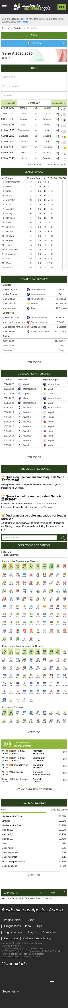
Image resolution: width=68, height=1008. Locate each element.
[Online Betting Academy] (25, 982)
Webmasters (37, 948)
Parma (23, 108)
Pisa (23, 152)
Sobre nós (8, 991)
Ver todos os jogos (56, 164)
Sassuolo (23, 136)
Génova (47, 124)
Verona (23, 119)
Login (62, 6)
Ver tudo (34, 732)
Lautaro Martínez (37, 317)
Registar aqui (36, 943)
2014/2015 (9, 431)
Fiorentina (47, 158)
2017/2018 (9, 417)
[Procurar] (62, 538)
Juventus (47, 147)
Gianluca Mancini (37, 322)
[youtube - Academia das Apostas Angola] (18, 974)
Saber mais (22, 22)
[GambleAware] (9, 997)
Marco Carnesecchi (38, 331)
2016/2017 (9, 421)
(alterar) (48, 898)
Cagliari (47, 108)
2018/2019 (9, 412)
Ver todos (34, 362)
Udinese (23, 158)
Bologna (47, 152)
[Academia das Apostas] (11, 982)
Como (23, 113)
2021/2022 (9, 398)
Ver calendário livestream (34, 789)
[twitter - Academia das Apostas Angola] (11, 974)
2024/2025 (9, 384)
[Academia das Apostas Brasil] (18, 982)
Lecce (47, 113)
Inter (23, 124)
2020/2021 (9, 403)
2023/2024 (9, 389)
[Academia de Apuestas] (31, 982)
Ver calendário (35, 164)
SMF (20, 946)
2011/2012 (9, 445)
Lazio (47, 141)
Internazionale (13, 182)
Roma (23, 147)
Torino (23, 141)
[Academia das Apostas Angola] (4, 982)
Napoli (9, 191)
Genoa (9, 240)
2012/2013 (9, 440)
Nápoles (47, 119)
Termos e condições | (12, 954)
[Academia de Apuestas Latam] (38, 982)
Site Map (5, 946)
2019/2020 (9, 407)
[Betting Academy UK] (45, 982)
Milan (47, 130)
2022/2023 (9, 393)
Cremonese (23, 130)
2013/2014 (9, 436)
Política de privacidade (34, 954)
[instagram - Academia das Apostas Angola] (31, 974)
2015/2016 (9, 426)
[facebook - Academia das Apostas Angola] (25, 974)
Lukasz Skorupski (37, 326)
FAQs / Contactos (53, 951)
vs (36, 108)
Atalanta (47, 136)
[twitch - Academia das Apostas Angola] (4, 974)
